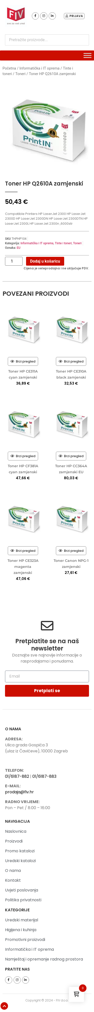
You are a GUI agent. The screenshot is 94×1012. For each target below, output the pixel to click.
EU (19, 248)
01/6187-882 (17, 776)
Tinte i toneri (63, 243)
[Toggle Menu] (87, 55)
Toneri (20, 74)
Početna (9, 68)
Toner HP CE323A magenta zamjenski (23, 566)
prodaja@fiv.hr (19, 792)
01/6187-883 (44, 776)
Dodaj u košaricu (45, 261)
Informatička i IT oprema (39, 68)
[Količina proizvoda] (14, 261)
